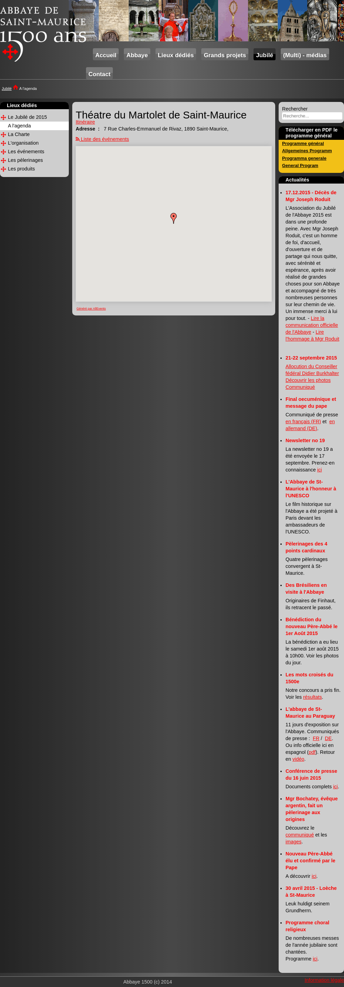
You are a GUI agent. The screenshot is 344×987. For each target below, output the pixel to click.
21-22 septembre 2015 (311, 358)
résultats (312, 697)
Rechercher (295, 109)
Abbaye (137, 55)
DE (328, 738)
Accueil (105, 55)
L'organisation (23, 143)
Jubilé (264, 55)
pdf (312, 752)
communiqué (300, 835)
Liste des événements (105, 139)
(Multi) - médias (305, 55)
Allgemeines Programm (307, 150)
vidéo (298, 759)
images (293, 841)
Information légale (324, 980)
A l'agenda (19, 125)
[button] (173, 218)
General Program (300, 165)
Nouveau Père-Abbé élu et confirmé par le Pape (310, 860)
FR (316, 738)
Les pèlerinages (25, 160)
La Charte (19, 134)
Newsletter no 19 (305, 440)
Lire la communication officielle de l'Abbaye (312, 325)
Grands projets (225, 55)
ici (319, 469)
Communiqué (300, 387)
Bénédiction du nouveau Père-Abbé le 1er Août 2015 (311, 626)
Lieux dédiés (176, 55)
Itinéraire (85, 122)
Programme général (303, 143)
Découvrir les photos (308, 380)
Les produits (21, 169)
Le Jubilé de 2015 (27, 117)
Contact (99, 74)
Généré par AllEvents (91, 308)
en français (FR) (303, 421)
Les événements (26, 151)
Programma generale (304, 158)
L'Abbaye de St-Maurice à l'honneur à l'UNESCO (311, 488)
